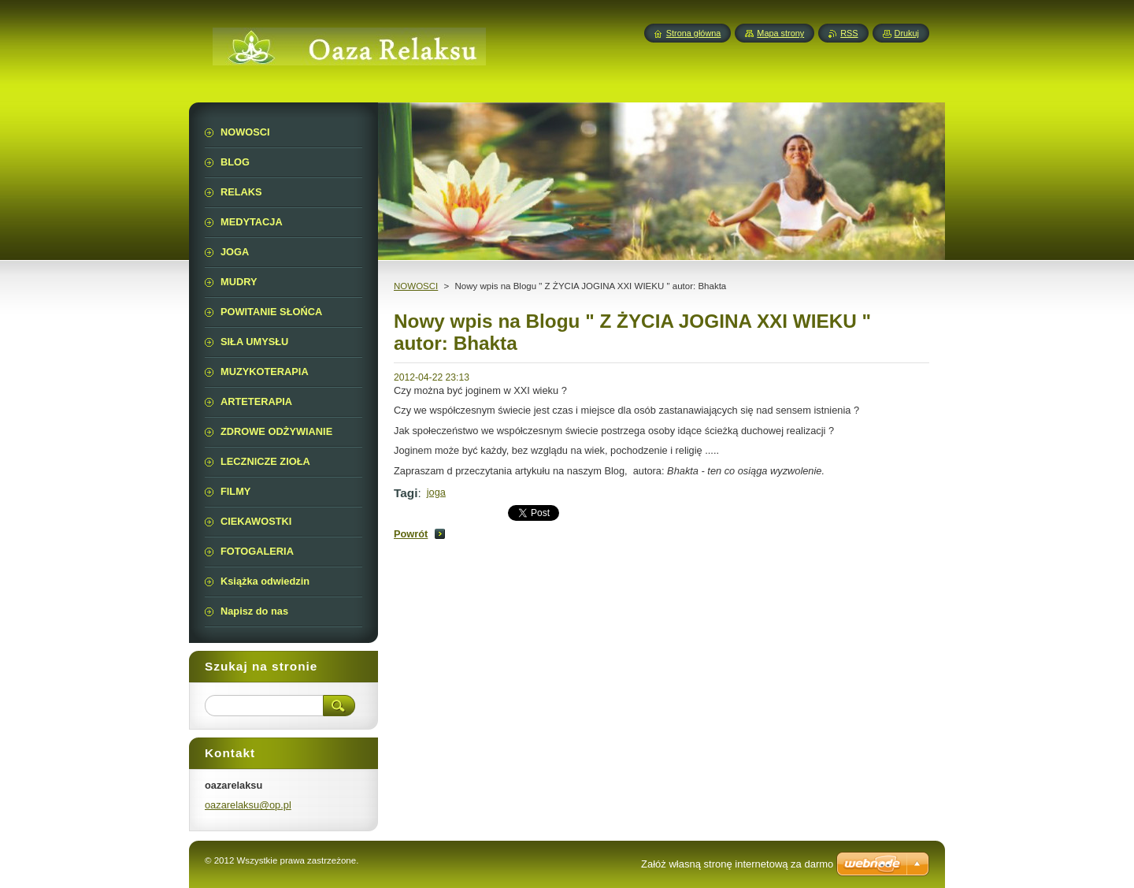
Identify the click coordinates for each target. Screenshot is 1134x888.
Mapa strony (780, 33)
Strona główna (693, 33)
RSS (849, 33)
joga (436, 492)
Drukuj (907, 33)
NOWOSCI (416, 286)
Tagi (405, 493)
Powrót (411, 534)
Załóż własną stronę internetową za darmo (737, 864)
